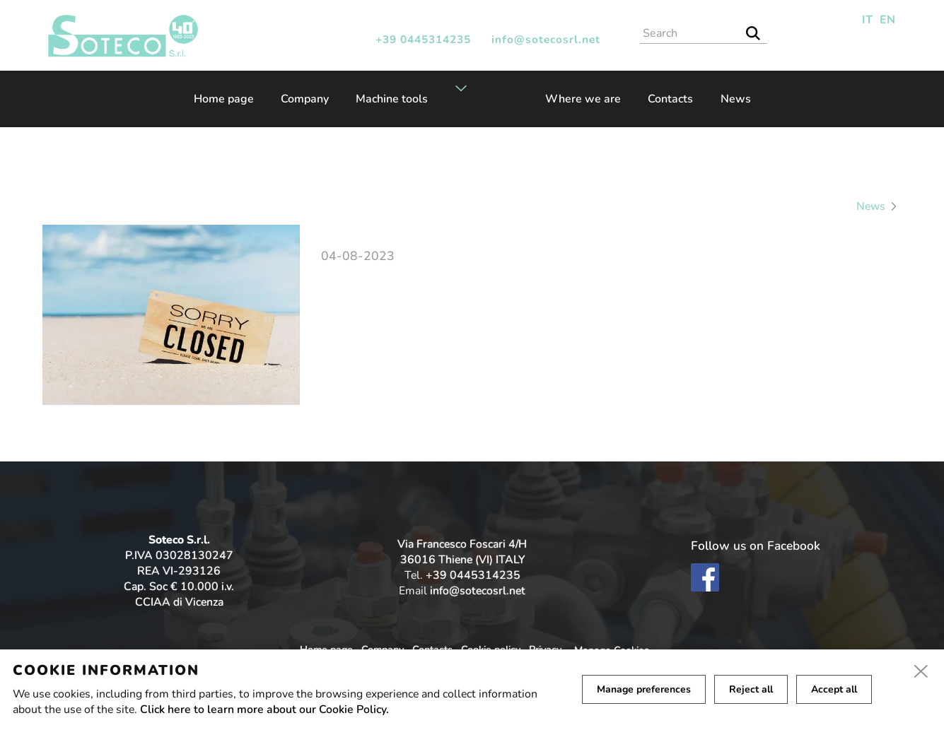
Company (305, 99)
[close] (921, 672)
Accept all (834, 689)
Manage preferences (644, 689)
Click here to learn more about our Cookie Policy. (264, 709)
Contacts (670, 99)
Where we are (583, 99)
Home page (224, 99)
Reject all (751, 689)
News (736, 99)
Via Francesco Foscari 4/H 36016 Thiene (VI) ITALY (462, 551)
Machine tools (392, 99)
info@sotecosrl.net (545, 39)
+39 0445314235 (423, 39)
